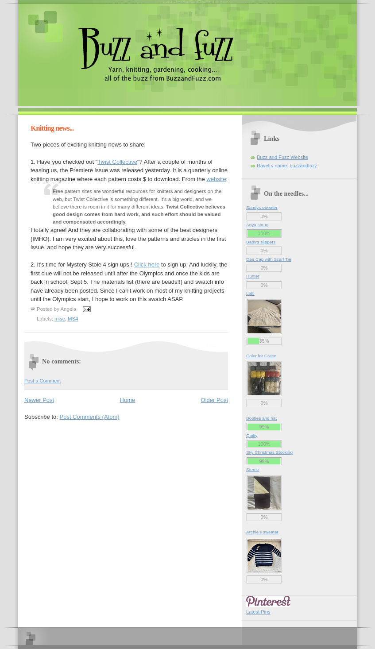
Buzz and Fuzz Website (282, 157)
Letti (250, 293)
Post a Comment (42, 380)
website (216, 179)
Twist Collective (117, 161)
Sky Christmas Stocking (269, 452)
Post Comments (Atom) (90, 416)
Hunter (252, 276)
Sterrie (252, 469)
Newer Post (39, 400)
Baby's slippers (261, 242)
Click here (147, 264)
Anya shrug (257, 224)
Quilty (251, 435)
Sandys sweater (262, 207)
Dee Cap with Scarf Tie (268, 259)
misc (59, 318)
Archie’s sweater (262, 531)
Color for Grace (261, 355)
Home (127, 400)
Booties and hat (261, 418)
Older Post (214, 400)
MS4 (73, 318)
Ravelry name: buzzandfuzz (287, 165)
